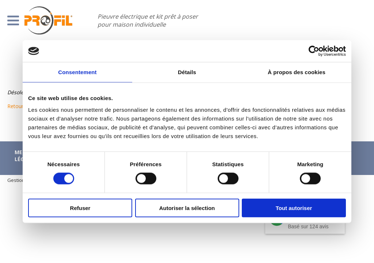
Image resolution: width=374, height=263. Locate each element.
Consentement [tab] (77, 72)
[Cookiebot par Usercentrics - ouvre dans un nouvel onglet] (314, 51)
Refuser (80, 208)
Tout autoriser (294, 208)
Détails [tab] (187, 72)
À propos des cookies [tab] (296, 72)
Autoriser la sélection (187, 208)
